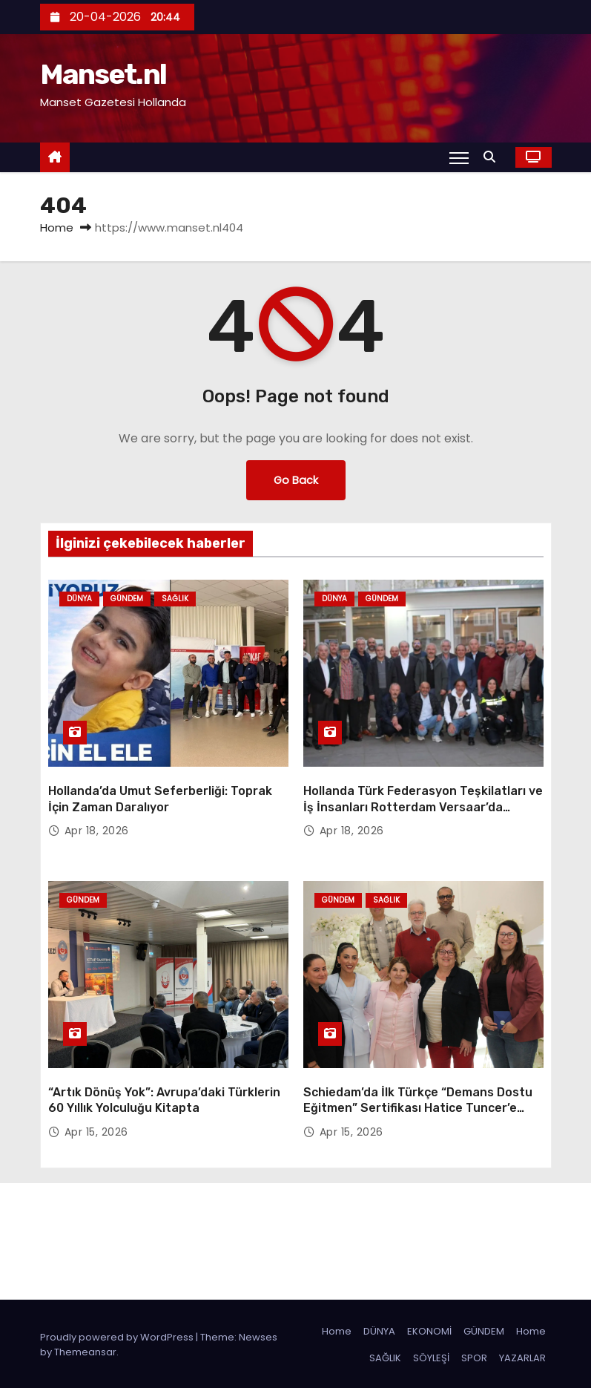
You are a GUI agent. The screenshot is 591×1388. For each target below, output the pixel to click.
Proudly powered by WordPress (118, 1335)
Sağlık (175, 598)
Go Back (296, 480)
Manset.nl (103, 74)
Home (56, 227)
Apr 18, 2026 (97, 829)
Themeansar (85, 1350)
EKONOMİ (429, 1329)
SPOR (474, 1356)
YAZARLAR (522, 1356)
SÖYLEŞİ (431, 1356)
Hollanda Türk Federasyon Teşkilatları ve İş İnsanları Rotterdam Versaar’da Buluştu (423, 806)
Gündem (126, 598)
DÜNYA (379, 1329)
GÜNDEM (483, 1329)
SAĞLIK (385, 1356)
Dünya (79, 598)
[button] (493, 157)
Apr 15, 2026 (96, 1129)
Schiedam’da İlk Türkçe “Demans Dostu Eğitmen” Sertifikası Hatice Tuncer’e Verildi (417, 1106)
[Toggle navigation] (458, 157)
